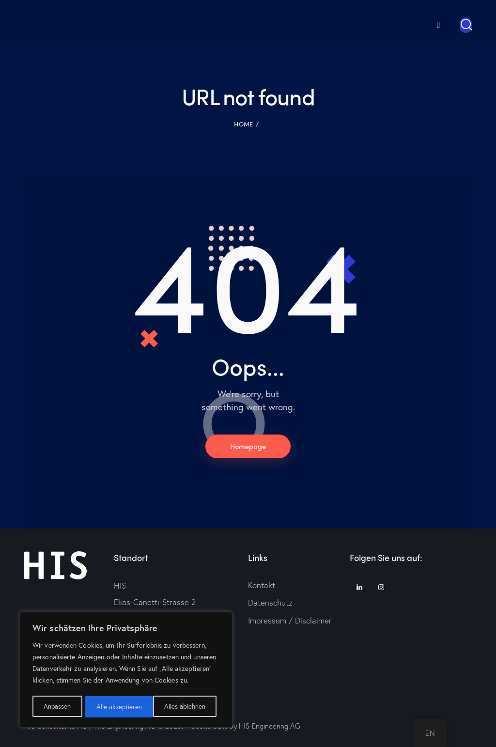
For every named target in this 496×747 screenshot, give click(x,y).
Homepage (248, 446)
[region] (125, 671)
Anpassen (57, 706)
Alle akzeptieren (185, 706)
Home (243, 123)
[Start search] (466, 25)
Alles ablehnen (117, 706)
